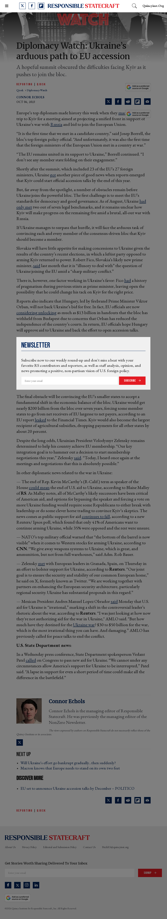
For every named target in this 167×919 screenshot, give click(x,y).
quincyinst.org (153, 6)
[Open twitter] (22, 6)
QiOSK (41, 84)
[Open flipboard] (41, 6)
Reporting (24, 84)
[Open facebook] (32, 6)
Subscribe (130, 381)
